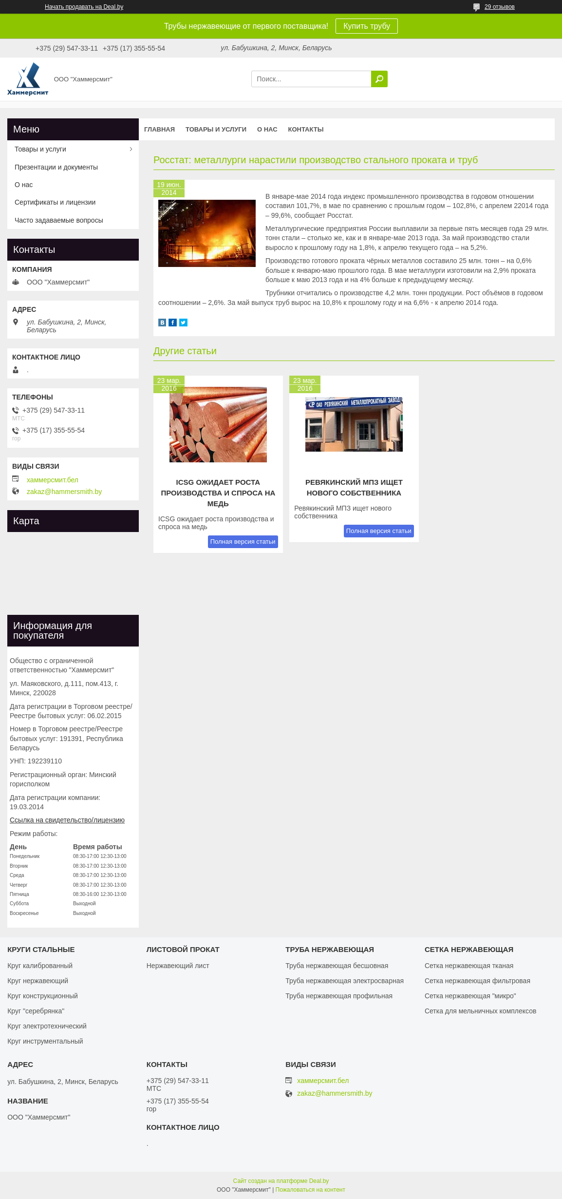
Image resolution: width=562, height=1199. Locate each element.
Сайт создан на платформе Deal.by (281, 1181)
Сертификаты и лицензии (55, 202)
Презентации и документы (56, 167)
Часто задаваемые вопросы (59, 220)
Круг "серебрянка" (35, 1011)
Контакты (306, 129)
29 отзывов (500, 6)
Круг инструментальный (45, 1041)
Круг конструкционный (42, 996)
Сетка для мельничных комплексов (481, 1011)
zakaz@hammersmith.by (64, 491)
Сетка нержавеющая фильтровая (477, 981)
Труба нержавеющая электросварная (344, 981)
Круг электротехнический (47, 1026)
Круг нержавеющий (37, 981)
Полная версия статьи (243, 541)
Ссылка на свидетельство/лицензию (67, 820)
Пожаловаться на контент (310, 1189)
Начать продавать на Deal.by (84, 6)
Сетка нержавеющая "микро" (470, 996)
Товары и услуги (216, 129)
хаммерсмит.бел (52, 480)
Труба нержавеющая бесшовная (336, 966)
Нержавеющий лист (178, 966)
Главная (159, 129)
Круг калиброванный (40, 966)
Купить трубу (366, 26)
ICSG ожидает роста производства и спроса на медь (218, 493)
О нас (267, 129)
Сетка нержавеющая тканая (469, 966)
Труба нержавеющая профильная (339, 996)
